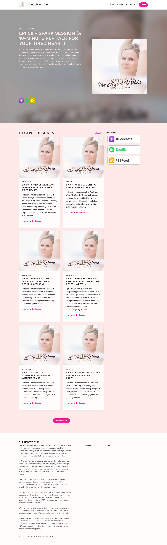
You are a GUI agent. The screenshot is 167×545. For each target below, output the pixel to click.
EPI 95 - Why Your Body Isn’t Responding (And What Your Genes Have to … (82, 281)
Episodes (121, 5)
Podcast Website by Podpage (45, 536)
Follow (143, 5)
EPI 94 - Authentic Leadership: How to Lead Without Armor (37, 375)
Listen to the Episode (31, 221)
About (132, 5)
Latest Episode (27, 28)
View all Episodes (61, 420)
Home (111, 5)
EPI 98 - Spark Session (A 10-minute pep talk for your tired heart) (50, 38)
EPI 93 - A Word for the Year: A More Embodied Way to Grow (83, 375)
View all (99, 133)
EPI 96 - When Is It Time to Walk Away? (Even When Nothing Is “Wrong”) (37, 281)
